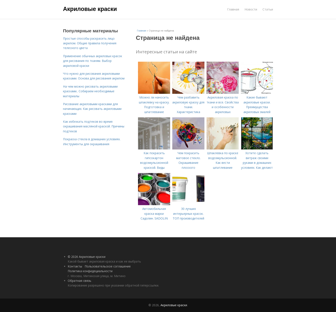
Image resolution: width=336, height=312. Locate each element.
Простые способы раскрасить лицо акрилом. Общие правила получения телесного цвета (89, 43)
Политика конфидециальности (90, 271)
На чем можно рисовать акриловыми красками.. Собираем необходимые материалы (90, 91)
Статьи (267, 9)
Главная (233, 9)
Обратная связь (79, 281)
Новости (250, 9)
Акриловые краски (90, 9)
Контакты (75, 266)
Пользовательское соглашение (108, 266)
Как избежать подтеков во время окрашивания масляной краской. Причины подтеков (93, 126)
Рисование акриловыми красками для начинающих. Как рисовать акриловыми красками (92, 109)
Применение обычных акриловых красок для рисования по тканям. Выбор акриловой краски (92, 61)
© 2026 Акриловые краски (86, 257)
